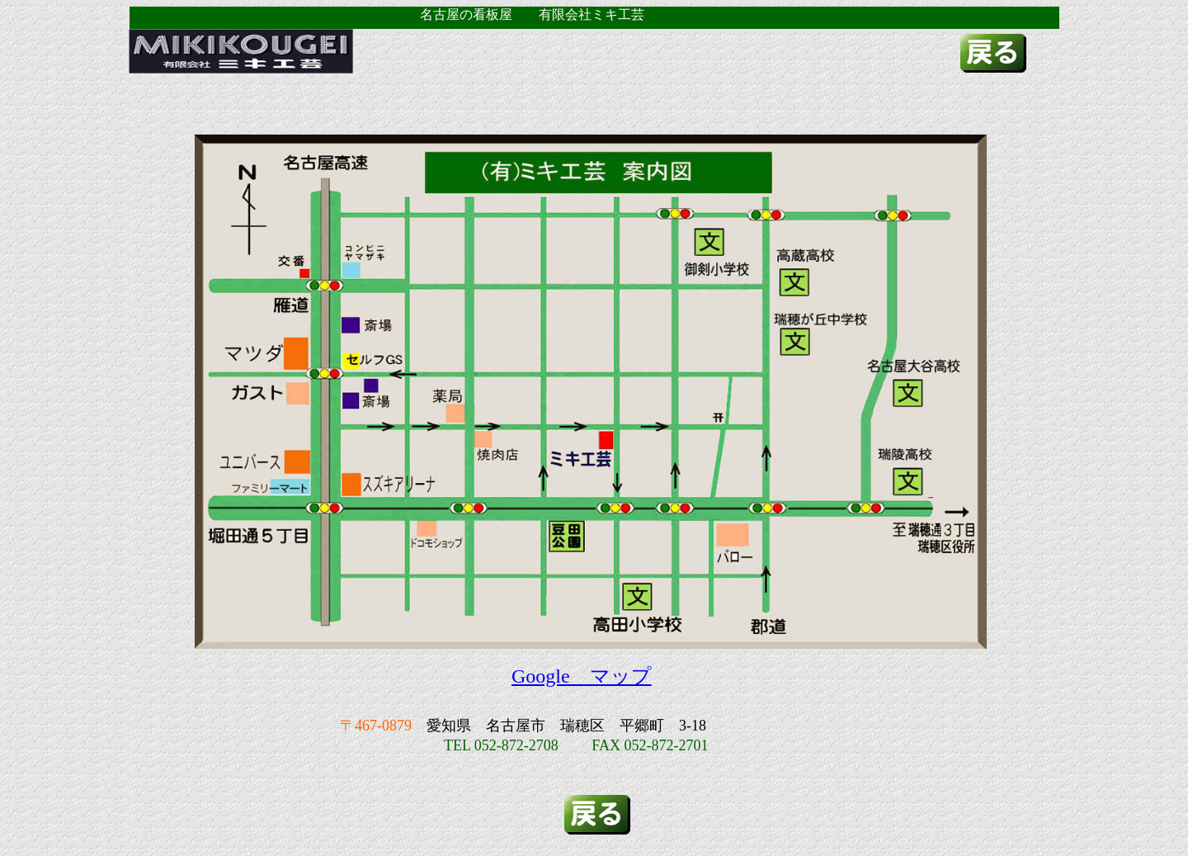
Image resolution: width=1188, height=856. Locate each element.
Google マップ (582, 676)
